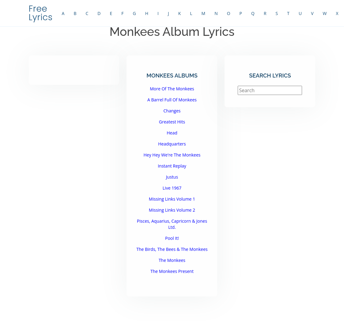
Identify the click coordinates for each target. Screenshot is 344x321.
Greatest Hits (172, 122)
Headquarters (172, 144)
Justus (172, 177)
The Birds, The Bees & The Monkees (171, 249)
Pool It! (172, 238)
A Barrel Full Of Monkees (172, 100)
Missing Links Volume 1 (172, 199)
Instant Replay (172, 166)
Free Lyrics (41, 13)
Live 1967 (172, 188)
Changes (172, 111)
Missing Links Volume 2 (172, 210)
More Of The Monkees (172, 89)
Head (172, 133)
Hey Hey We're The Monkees (172, 155)
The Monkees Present (172, 271)
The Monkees (172, 260)
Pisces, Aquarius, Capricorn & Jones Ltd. (172, 224)
